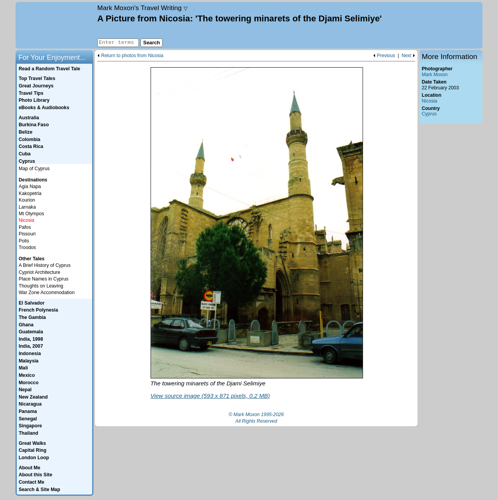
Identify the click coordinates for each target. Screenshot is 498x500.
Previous (386, 55)
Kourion (27, 200)
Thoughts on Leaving (41, 286)
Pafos (25, 227)
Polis (24, 241)
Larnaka (27, 207)
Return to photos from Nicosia (132, 55)
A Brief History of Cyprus (44, 265)
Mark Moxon (434, 74)
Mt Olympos (31, 213)
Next (406, 55)
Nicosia (429, 101)
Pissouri (27, 234)
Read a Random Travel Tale (49, 68)
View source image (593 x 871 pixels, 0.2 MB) (210, 395)
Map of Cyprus (34, 168)
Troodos (27, 247)
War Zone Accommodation (47, 292)
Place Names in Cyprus (43, 279)
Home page (55, 25)
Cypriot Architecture (39, 272)
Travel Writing (142, 8)
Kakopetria (30, 193)
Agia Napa (30, 186)
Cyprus (429, 114)
